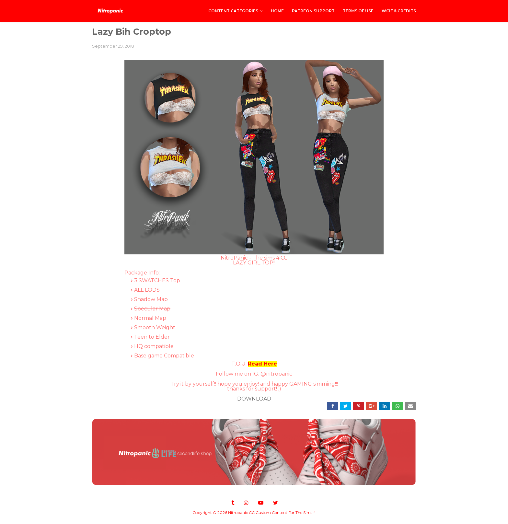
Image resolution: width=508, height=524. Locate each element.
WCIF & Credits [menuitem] (399, 10)
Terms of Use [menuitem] (358, 10)
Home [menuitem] (277, 10)
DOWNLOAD (254, 399)
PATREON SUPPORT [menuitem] (313, 10)
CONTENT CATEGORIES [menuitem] (233, 10)
